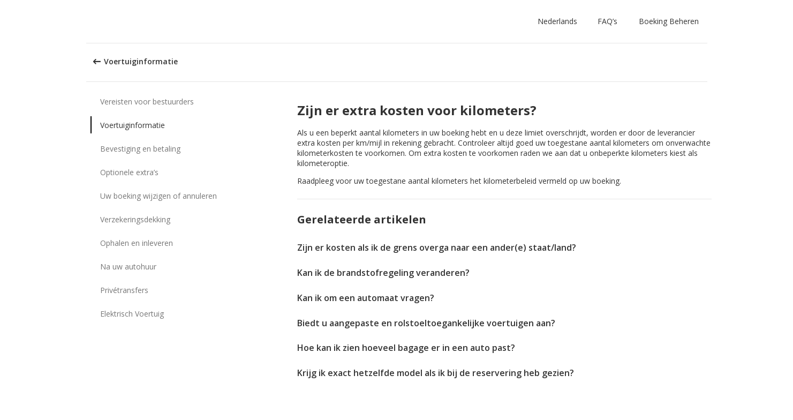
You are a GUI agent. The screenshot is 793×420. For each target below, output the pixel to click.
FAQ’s (607, 21)
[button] (559, 21)
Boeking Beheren (669, 21)
